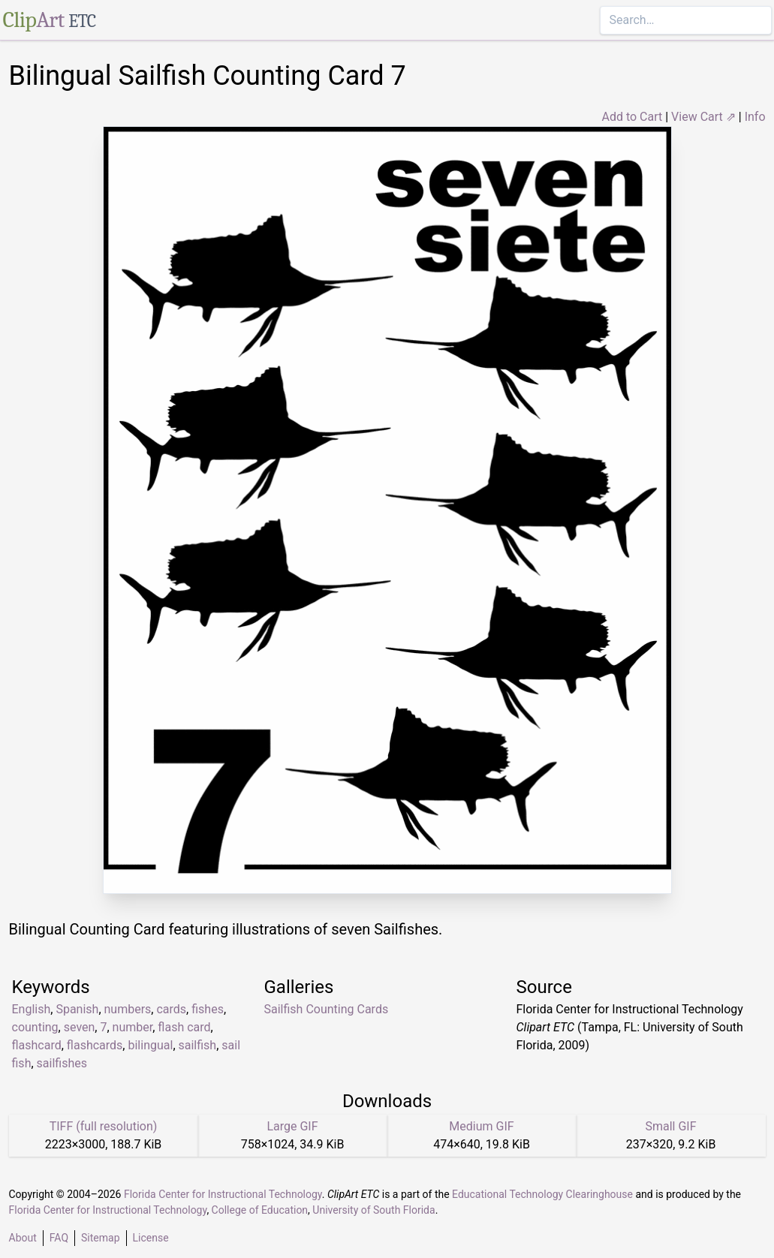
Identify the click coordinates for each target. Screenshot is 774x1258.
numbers (128, 1009)
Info (755, 117)
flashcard (37, 1045)
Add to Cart (631, 117)
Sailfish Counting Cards (326, 1009)
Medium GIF (481, 1126)
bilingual (150, 1045)
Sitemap (100, 1238)
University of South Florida (373, 1210)
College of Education (260, 1210)
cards (171, 1009)
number (133, 1027)
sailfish (198, 1045)
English (31, 1009)
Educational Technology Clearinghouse (542, 1194)
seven (79, 1027)
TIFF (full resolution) (104, 1126)
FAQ (59, 1238)
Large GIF (292, 1126)
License (151, 1238)
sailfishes (62, 1063)
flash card (184, 1027)
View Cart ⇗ (703, 117)
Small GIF (670, 1126)
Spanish (77, 1009)
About (23, 1238)
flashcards (95, 1045)
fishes (207, 1009)
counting (35, 1027)
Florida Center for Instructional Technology (223, 1194)
